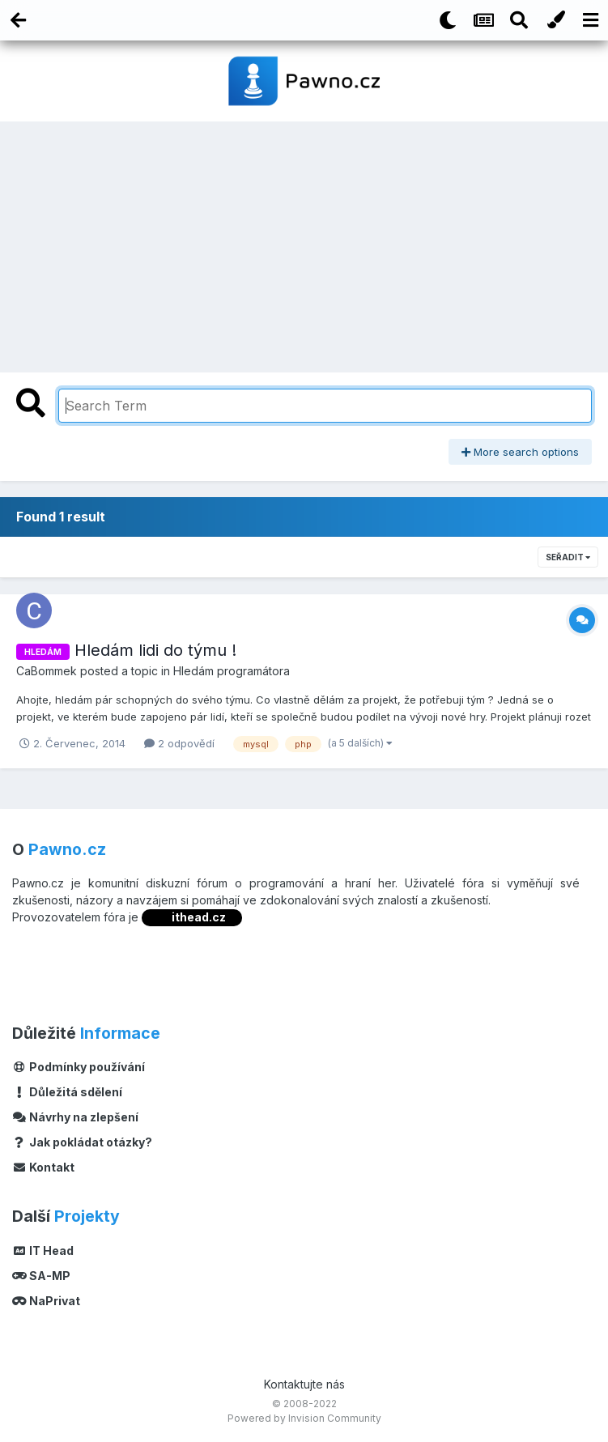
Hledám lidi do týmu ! (155, 650)
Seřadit (568, 557)
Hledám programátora (231, 671)
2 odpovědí (179, 743)
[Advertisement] (304, 243)
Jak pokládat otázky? (82, 1142)
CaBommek (46, 671)
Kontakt (43, 1167)
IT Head (43, 1250)
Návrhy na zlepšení (75, 1117)
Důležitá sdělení (67, 1092)
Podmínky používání (78, 1067)
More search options (520, 451)
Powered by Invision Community (304, 1418)
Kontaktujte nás (304, 1384)
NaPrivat (46, 1301)
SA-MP (41, 1275)
